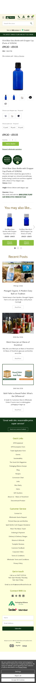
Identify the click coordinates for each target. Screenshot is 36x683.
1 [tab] (15, 248)
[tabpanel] (9, 230)
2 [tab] (18, 248)
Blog (18, 470)
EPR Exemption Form (18, 447)
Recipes (18, 474)
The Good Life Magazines (18, 462)
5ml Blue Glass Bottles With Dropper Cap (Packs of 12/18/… (26, 231)
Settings (18, 671)
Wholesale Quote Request (18, 517)
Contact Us (18, 513)
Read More (18, 307)
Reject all (18, 676)
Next (34, 227)
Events (18, 454)
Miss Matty (18, 485)
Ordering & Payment (18, 533)
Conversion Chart (18, 478)
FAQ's (18, 489)
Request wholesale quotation (12, 149)
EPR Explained (18, 443)
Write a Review (19, 56)
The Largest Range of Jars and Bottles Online (18, 34)
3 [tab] (21, 248)
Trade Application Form (18, 451)
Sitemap (18, 642)
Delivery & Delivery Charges (18, 536)
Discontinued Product (18, 501)
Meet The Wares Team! (18, 529)
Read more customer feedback (18, 429)
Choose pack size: (10, 123)
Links (18, 481)
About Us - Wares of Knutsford (18, 497)
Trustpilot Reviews (18, 544)
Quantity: (5, 140)
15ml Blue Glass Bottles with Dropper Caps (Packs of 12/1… (10, 231)
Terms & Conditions (18, 556)
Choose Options (9, 242)
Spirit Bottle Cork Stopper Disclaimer (18, 525)
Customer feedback (18, 548)
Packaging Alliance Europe (18, 466)
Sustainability (18, 458)
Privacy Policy (18, 563)
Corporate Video (18, 552)
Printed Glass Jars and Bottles (18, 521)
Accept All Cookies (18, 680)
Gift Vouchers (18, 493)
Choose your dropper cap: (12, 110)
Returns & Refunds (18, 540)
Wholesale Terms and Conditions (18, 559)
